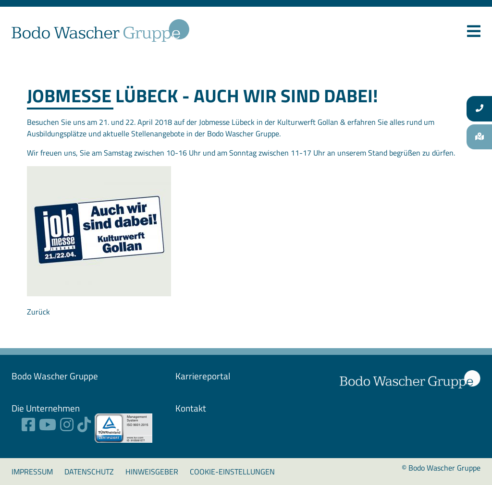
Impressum (32, 471)
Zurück (38, 311)
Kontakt (190, 408)
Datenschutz (89, 471)
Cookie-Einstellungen (232, 471)
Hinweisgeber (151, 471)
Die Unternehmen (46, 408)
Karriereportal (202, 376)
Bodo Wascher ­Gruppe (55, 376)
